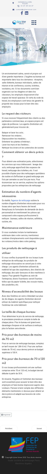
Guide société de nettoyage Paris (24, 460)
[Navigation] (33, 22)
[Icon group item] (21, 13)
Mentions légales (23, 463)
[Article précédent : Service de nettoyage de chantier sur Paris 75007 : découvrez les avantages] (8, 428)
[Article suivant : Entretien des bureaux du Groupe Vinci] (39, 428)
